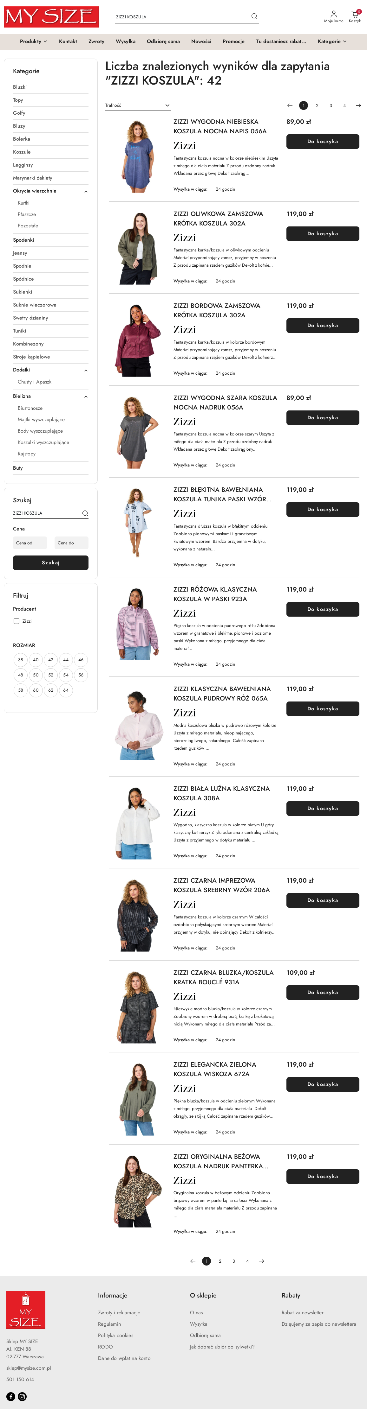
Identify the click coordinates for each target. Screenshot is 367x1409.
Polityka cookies (115, 1335)
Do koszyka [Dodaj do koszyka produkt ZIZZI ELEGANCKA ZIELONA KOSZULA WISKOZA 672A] (322, 1084)
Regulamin (109, 1324)
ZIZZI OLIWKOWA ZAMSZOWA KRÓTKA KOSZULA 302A (218, 218)
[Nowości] (201, 42)
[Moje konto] (334, 17)
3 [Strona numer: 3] (331, 105)
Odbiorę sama (205, 1335)
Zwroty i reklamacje (119, 1312)
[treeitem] (50, 87)
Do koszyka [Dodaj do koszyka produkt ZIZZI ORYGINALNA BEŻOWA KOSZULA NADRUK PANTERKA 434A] (322, 1176)
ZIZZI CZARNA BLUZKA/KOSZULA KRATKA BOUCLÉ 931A (224, 977)
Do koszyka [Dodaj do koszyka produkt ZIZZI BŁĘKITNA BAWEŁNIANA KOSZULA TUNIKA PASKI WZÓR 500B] (322, 509)
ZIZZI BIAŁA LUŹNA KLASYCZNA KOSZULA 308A (222, 793)
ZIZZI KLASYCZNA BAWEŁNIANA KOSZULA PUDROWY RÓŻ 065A (222, 693)
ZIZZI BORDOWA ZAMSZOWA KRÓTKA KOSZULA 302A (217, 310)
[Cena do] (71, 542)
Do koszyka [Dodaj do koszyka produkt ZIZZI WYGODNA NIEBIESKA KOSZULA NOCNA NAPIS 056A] (322, 141)
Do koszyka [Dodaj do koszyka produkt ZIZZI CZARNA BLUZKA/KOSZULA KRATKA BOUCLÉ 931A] (322, 992)
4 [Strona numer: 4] (344, 105)
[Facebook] (10, 1396)
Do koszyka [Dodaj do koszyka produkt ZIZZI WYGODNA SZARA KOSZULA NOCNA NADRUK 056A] (322, 417)
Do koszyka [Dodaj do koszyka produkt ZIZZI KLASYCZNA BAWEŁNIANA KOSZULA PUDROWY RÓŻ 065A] (322, 708)
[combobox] (138, 105)
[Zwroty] (96, 42)
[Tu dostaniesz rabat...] (281, 42)
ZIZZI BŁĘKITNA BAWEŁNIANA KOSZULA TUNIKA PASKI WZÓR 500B (220, 494)
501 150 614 (20, 1379)
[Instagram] (22, 1396)
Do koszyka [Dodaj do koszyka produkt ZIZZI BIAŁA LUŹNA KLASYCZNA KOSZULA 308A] (322, 808)
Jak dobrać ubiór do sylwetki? (222, 1346)
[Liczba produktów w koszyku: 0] (354, 17)
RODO (105, 1346)
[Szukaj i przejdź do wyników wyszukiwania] (254, 17)
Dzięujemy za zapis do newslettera (319, 1324)
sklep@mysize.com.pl (28, 1368)
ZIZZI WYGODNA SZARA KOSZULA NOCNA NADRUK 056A (225, 402)
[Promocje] (233, 42)
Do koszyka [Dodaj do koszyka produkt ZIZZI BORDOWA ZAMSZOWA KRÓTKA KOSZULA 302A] (322, 325)
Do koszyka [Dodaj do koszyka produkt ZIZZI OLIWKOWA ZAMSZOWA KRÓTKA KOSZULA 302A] (322, 233)
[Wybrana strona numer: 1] (303, 105)
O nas (196, 1312)
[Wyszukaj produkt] (187, 16)
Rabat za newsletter (303, 1312)
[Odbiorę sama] (163, 42)
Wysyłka (199, 1324)
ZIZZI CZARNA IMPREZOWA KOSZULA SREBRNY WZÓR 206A (222, 885)
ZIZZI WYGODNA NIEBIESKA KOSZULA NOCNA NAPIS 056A (220, 126)
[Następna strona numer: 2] (358, 105)
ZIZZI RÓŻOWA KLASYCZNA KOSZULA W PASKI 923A (215, 594)
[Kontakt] (68, 42)
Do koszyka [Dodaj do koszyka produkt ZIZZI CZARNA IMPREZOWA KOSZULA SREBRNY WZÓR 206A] (322, 900)
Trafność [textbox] (113, 105)
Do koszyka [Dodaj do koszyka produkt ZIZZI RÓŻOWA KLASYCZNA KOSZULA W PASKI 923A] (322, 609)
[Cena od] (30, 542)
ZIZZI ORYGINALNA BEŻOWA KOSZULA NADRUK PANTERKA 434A (218, 1161)
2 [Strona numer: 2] (317, 105)
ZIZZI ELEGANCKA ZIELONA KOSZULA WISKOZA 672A (215, 1069)
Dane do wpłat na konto (124, 1358)
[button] (33, 42)
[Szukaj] (85, 514)
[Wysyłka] (125, 42)
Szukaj (51, 562)
